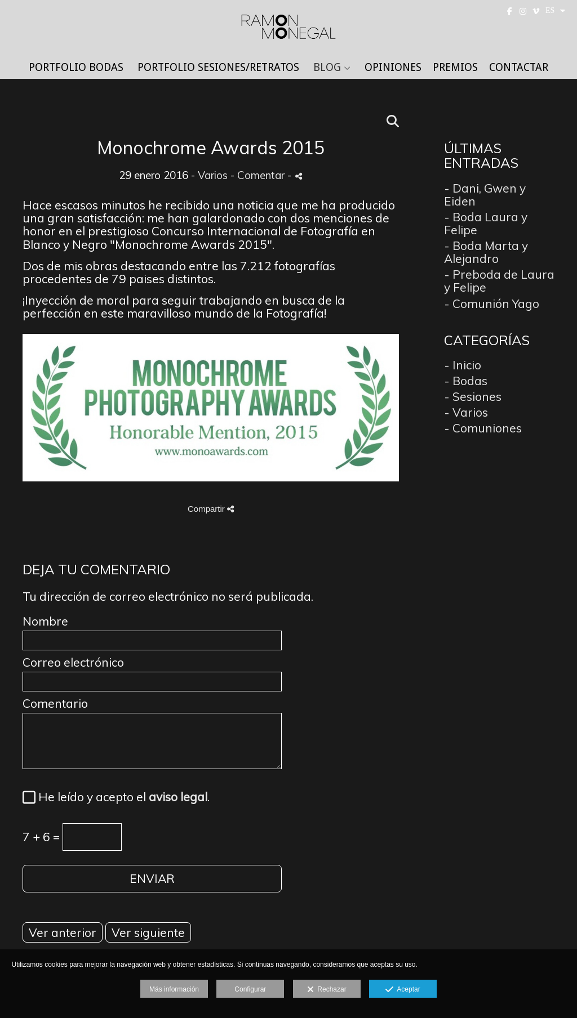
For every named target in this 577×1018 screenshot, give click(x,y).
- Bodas (465, 380)
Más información (174, 989)
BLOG (327, 68)
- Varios (466, 412)
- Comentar (258, 175)
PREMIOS (455, 68)
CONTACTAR (518, 68)
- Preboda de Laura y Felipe (499, 280)
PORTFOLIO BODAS (76, 68)
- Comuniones (483, 428)
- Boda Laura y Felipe (485, 223)
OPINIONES (393, 68)
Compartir (211, 509)
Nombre (45, 621)
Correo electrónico (73, 662)
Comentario (55, 703)
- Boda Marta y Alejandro (486, 252)
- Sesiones (472, 396)
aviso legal (178, 796)
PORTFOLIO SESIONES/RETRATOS (218, 68)
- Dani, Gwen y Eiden (485, 194)
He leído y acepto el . (121, 797)
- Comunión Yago (491, 303)
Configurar (250, 989)
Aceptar (402, 989)
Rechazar (327, 989)
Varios (213, 175)
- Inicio (462, 365)
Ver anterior (62, 932)
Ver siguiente (148, 932)
